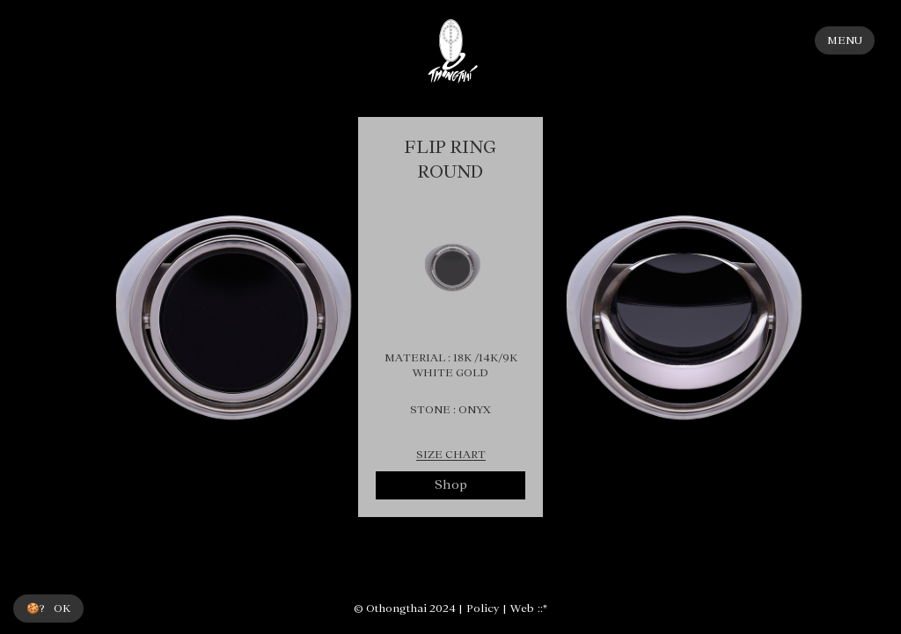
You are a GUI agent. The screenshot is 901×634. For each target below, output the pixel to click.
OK (62, 608)
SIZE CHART (451, 455)
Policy (482, 608)
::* (542, 608)
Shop (451, 484)
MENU (844, 40)
